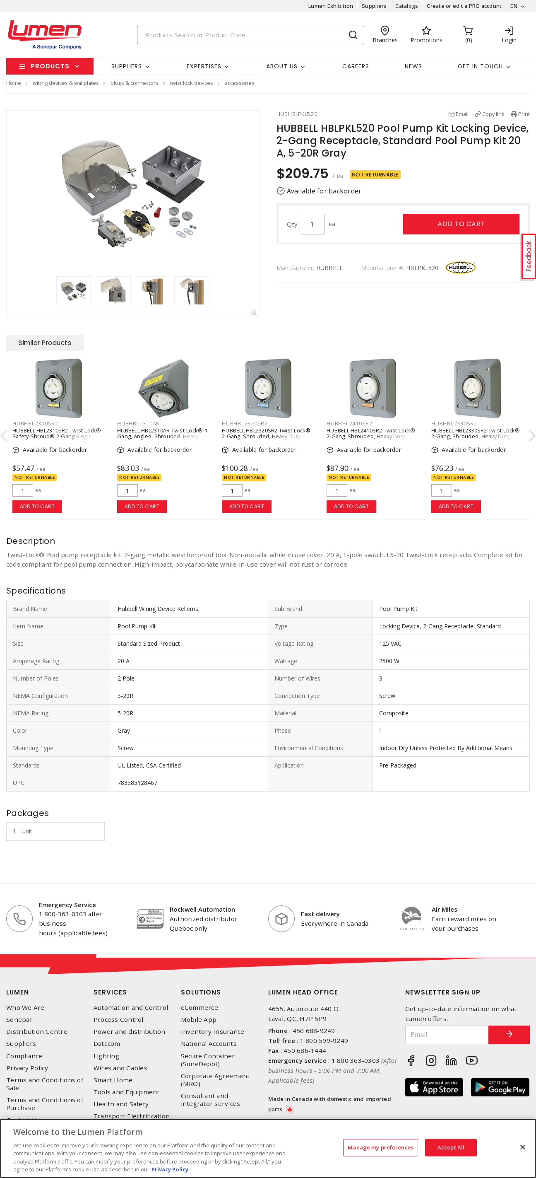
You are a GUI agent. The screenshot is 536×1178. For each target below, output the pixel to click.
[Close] (523, 1147)
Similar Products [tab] (45, 342)
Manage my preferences (380, 1147)
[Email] (447, 1035)
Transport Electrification (132, 1116)
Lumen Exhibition (330, 6)
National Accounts (209, 1044)
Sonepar (19, 1020)
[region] (268, 1148)
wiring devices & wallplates (66, 83)
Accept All (450, 1147)
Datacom (107, 1044)
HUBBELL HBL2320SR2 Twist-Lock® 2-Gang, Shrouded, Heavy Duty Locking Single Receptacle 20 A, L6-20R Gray (266, 439)
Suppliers (374, 6)
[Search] (250, 35)
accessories (240, 83)
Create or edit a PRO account (464, 6)
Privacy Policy (27, 1068)
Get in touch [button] (480, 66)
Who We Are (25, 1007)
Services (110, 992)
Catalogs (406, 6)
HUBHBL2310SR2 (35, 423)
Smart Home (113, 1080)
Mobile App (199, 1020)
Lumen (17, 992)
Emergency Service (67, 904)
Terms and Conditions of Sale (44, 1084)
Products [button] (50, 66)
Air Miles (444, 909)
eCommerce (199, 1007)
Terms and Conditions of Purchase (44, 1104)
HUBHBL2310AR (138, 423)
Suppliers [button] (126, 66)
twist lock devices (191, 83)
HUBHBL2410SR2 (350, 423)
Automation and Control (131, 1007)
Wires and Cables (120, 1068)
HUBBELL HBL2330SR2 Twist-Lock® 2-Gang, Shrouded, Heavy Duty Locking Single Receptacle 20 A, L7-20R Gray (475, 439)
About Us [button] (282, 66)
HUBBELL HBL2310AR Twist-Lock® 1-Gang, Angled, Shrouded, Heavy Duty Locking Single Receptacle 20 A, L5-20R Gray (163, 439)
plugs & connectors (135, 83)
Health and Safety (121, 1104)
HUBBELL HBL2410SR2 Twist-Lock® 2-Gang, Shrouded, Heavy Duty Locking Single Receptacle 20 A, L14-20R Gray (372, 439)
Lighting (106, 1056)
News (413, 66)
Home (13, 83)
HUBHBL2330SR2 (454, 423)
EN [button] (513, 6)
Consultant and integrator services (210, 1100)
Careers (355, 66)
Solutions (201, 992)
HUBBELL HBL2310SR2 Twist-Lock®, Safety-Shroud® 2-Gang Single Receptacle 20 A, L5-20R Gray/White (57, 436)
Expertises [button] (204, 66)
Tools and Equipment (127, 1092)
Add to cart (461, 224)
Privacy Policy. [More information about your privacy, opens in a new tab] (170, 1169)
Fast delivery (320, 914)
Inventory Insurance (213, 1032)
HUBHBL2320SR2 (245, 423)
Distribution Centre (36, 1032)
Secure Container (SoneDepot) (208, 1060)
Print (524, 114)
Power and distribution (130, 1032)
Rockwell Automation (202, 909)
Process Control (119, 1020)
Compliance (24, 1056)
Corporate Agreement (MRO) (215, 1080)
